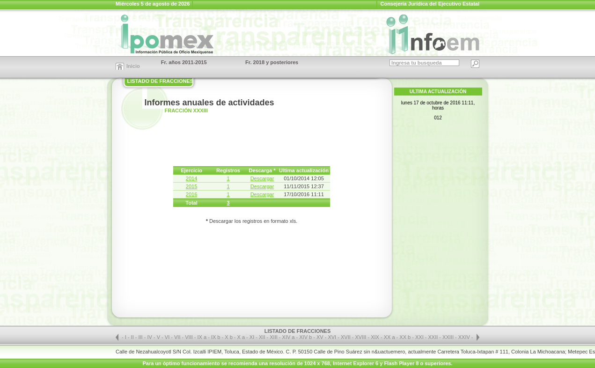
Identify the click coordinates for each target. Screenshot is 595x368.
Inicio (133, 66)
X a (241, 337)
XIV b (305, 337)
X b (229, 337)
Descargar (262, 178)
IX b (215, 337)
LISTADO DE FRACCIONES (160, 81)
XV (320, 337)
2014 (191, 178)
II (133, 337)
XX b (405, 337)
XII (263, 337)
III (141, 337)
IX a (202, 337)
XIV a (288, 337)
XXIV (464, 337)
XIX (376, 337)
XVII (346, 337)
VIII (189, 337)
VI (168, 337)
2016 (191, 194)
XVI (333, 337)
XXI (420, 337)
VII (178, 337)
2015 (191, 186)
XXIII (448, 337)
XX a (389, 337)
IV (150, 337)
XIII (274, 337)
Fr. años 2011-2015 (184, 62)
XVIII (361, 337)
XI (253, 337)
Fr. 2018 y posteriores (271, 62)
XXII (434, 337)
